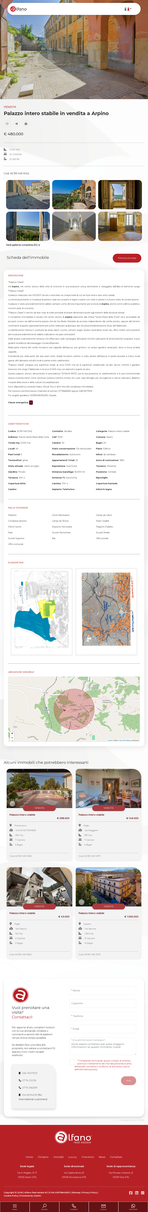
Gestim (37, 1195)
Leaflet (109, 740)
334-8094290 (29, 1095)
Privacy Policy (89, 1192)
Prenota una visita (127, 258)
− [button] (12, 738)
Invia (128, 1080)
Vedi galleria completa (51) (23, 245)
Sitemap (76, 1192)
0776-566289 (29, 1087)
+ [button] (12, 734)
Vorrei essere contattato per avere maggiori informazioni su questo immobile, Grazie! (102, 1046)
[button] (128, 9)
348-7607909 (29, 1073)
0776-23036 (29, 1080)
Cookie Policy (11, 1195)
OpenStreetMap (124, 740)
